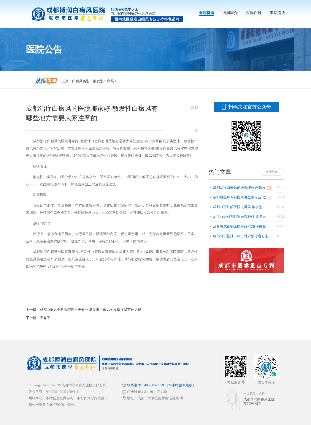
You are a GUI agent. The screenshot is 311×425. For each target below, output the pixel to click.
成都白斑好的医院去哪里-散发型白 (239, 207)
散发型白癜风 (103, 81)
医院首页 (206, 13)
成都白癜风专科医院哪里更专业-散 (239, 197)
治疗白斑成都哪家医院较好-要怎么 (239, 216)
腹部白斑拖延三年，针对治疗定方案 (240, 236)
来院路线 (277, 13)
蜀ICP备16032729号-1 (62, 391)
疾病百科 (254, 13)
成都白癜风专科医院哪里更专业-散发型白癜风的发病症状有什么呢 (90, 309)
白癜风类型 (80, 81)
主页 (65, 81)
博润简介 (230, 13)
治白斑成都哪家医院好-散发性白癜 (239, 226)
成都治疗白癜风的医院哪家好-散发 (239, 187)
